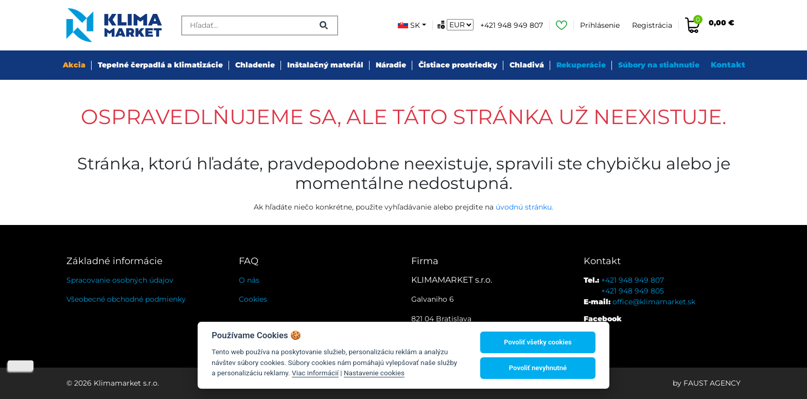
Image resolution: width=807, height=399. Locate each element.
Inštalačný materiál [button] (325, 65)
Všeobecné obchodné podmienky (126, 299)
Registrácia (652, 25)
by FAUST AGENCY (707, 383)
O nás (249, 280)
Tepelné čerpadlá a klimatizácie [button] (160, 65)
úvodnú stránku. (524, 207)
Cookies (253, 299)
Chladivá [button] (527, 65)
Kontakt (728, 65)
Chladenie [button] (255, 65)
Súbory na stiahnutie (658, 65)
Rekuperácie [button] (581, 65)
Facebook (603, 318)
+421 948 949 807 (511, 25)
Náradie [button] (391, 65)
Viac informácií (315, 373)
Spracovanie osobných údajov (119, 280)
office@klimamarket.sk (653, 301)
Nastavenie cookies (374, 373)
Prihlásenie (600, 25)
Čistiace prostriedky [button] (457, 65)
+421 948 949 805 (632, 291)
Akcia (74, 65)
